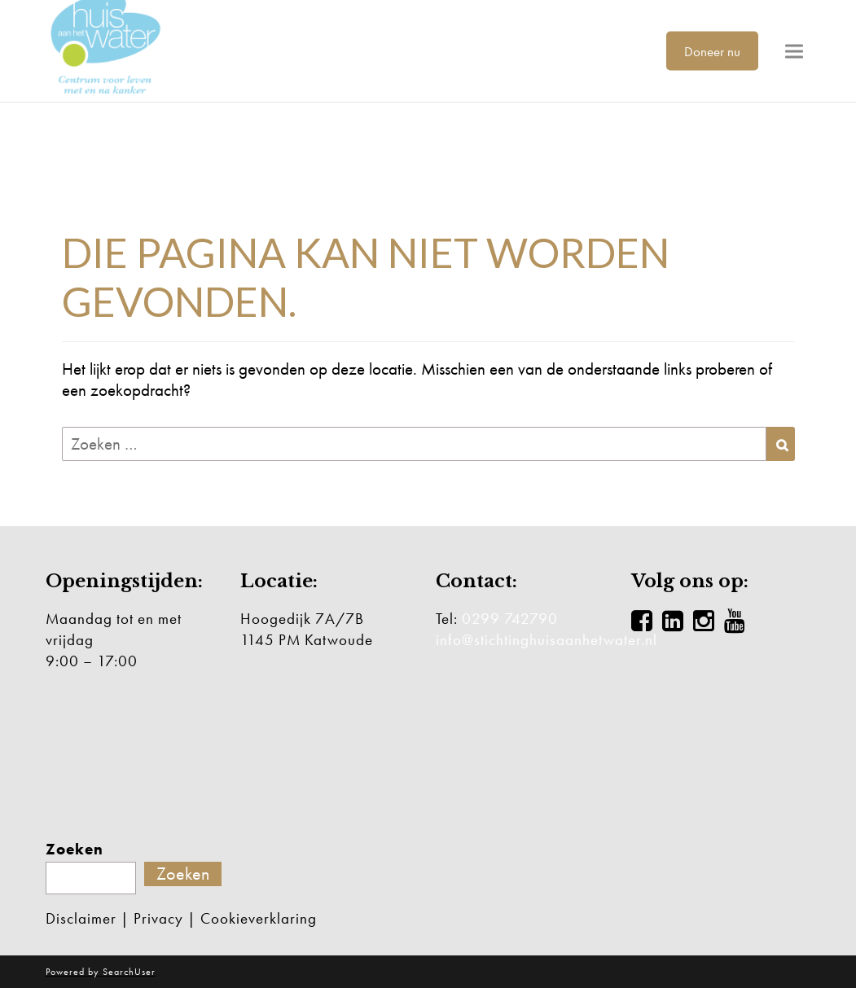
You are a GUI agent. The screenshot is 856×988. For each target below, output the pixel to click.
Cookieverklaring (258, 918)
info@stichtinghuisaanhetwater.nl (546, 640)
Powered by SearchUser (101, 971)
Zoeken (74, 849)
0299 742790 (510, 618)
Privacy (158, 918)
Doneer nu (712, 50)
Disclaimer (81, 918)
